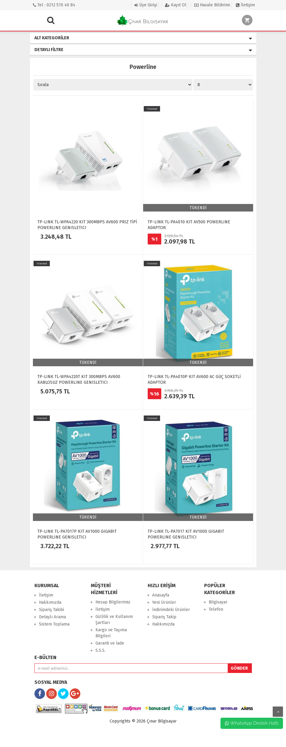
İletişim (245, 5)
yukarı (278, 712)
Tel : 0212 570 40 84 (54, 5)
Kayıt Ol (175, 5)
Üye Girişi (145, 5)
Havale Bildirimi (212, 5)
